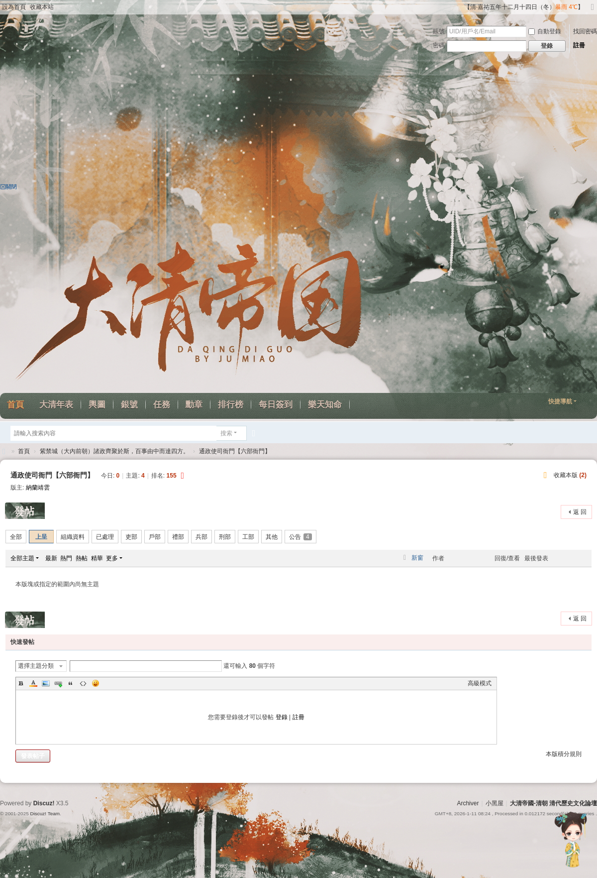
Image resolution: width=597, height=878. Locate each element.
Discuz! (44, 803)
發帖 (25, 511)
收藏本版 (570, 475)
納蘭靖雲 (38, 487)
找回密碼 (585, 31)
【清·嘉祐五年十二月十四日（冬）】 (524, 6)
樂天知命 (325, 404)
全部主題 (22, 558)
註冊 (579, 45)
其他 (272, 536)
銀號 (129, 404)
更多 (112, 558)
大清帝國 (4, 451)
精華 (97, 558)
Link (58, 683)
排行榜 (230, 404)
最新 (51, 558)
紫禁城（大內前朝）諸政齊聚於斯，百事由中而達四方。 (114, 451)
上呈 (41, 536)
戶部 (155, 536)
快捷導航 (560, 401)
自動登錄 (544, 31)
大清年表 (56, 404)
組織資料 (73, 536)
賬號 (439, 31)
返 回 (580, 511)
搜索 (226, 433)
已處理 (105, 536)
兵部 (201, 536)
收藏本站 (42, 6)
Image (46, 683)
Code (83, 683)
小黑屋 (494, 803)
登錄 (282, 717)
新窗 (417, 557)
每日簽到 (276, 404)
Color (33, 683)
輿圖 (97, 404)
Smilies (95, 683)
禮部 (178, 536)
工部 (248, 536)
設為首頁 (14, 6)
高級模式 (480, 683)
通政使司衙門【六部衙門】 (235, 451)
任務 (161, 404)
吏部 (131, 536)
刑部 (225, 536)
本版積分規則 (564, 754)
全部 (16, 536)
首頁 (24, 451)
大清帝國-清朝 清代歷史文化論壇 (553, 803)
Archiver (468, 803)
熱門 (66, 558)
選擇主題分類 (36, 665)
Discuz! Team (45, 813)
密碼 (439, 45)
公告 (300, 536)
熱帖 (82, 558)
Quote (71, 683)
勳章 (194, 404)
